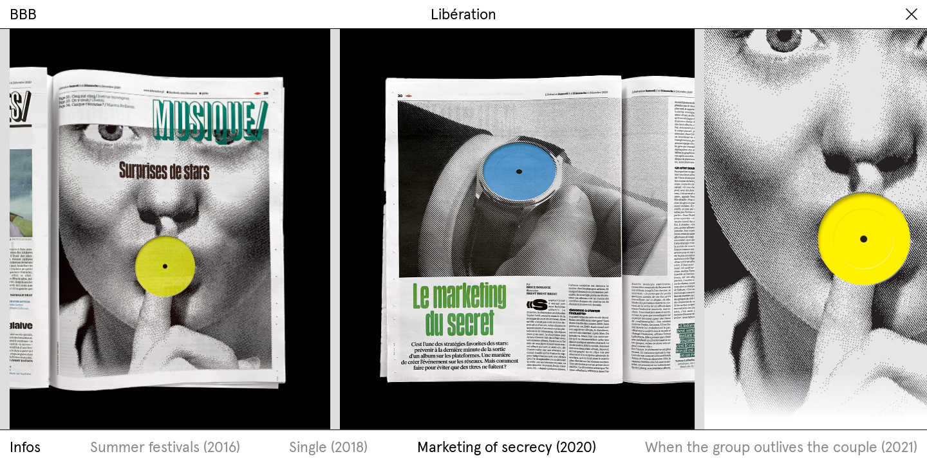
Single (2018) (328, 447)
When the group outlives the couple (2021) (781, 447)
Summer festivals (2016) (165, 447)
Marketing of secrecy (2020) (506, 447)
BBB (23, 14)
